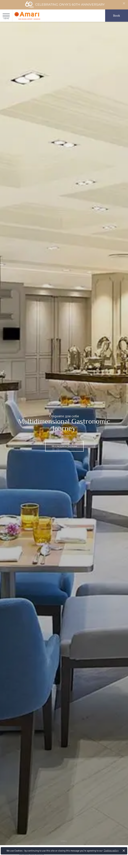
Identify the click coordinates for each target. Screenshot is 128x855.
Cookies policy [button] (111, 850)
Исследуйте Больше (64, 446)
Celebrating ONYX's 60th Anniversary (65, 4)
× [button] (124, 851)
